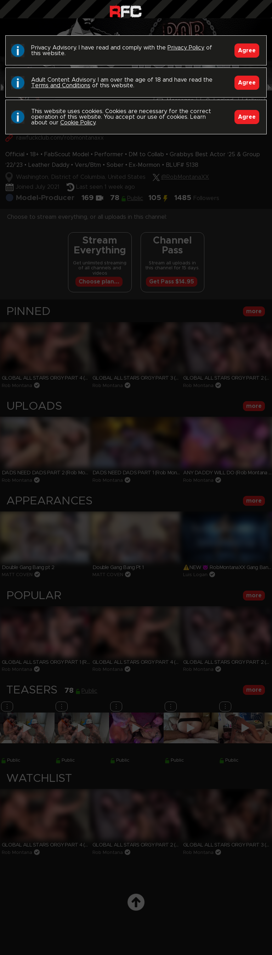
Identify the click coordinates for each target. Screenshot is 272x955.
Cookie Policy (77, 122)
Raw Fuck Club (125, 11)
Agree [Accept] (247, 50)
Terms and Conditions (60, 85)
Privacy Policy (186, 48)
